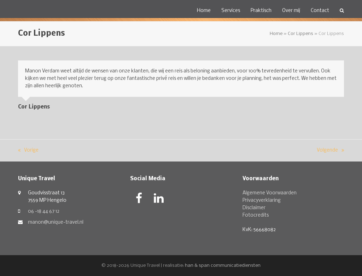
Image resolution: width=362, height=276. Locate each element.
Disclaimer (254, 208)
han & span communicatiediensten (223, 265)
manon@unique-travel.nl (55, 222)
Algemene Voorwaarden (270, 193)
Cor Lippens (300, 33)
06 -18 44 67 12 (43, 211)
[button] (341, 10)
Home (276, 33)
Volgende (330, 151)
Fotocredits (256, 215)
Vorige (28, 151)
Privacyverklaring (262, 200)
